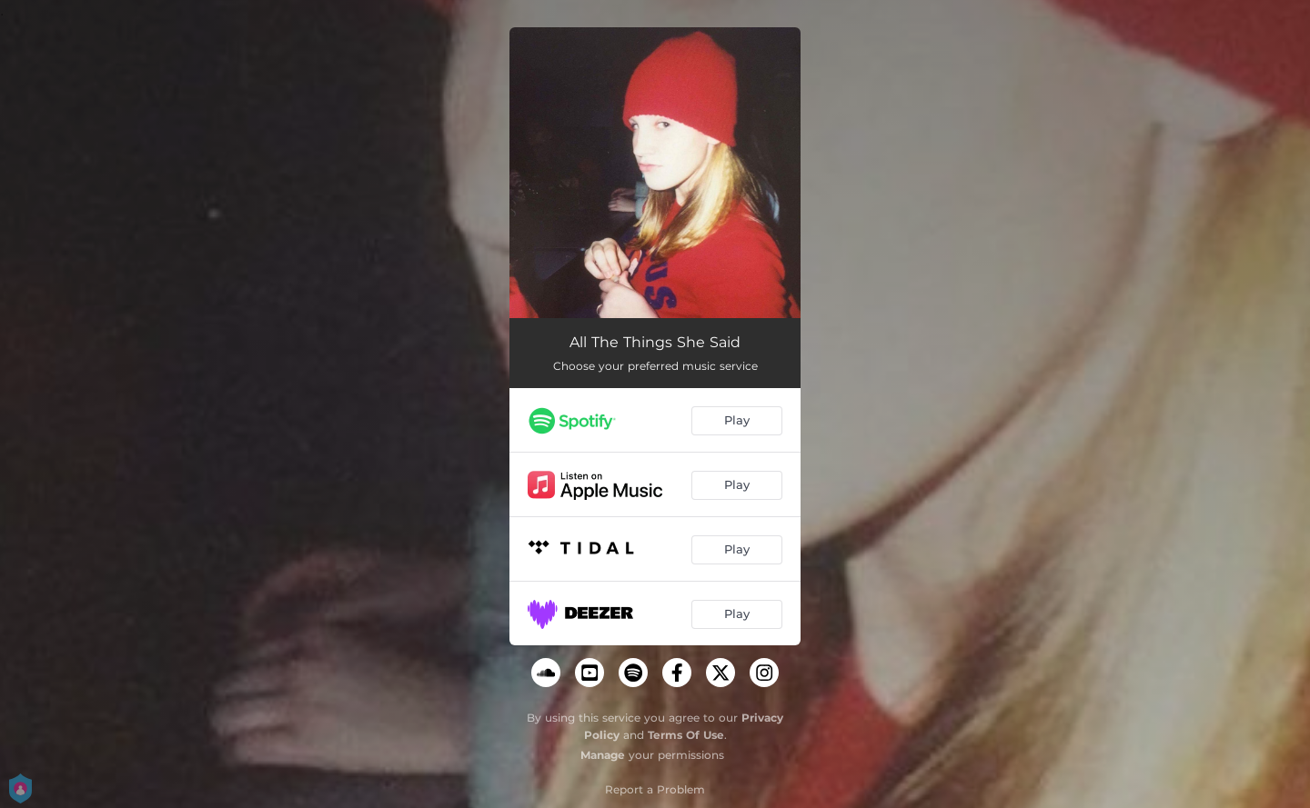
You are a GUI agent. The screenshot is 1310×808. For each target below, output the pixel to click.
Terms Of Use (686, 735)
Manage (602, 755)
